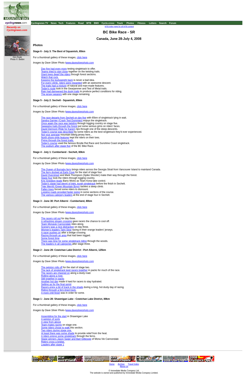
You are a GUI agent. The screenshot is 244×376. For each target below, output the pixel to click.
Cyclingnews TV (39, 23)
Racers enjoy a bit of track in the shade (62, 287)
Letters (153, 23)
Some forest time (50, 238)
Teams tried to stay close (54, 71)
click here (82, 57)
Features (71, 23)
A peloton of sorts (50, 319)
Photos (130, 23)
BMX (96, 23)
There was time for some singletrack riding (64, 241)
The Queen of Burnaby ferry (56, 169)
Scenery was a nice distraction (57, 227)
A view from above (51, 322)
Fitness (141, 23)
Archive (121, 364)
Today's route (48, 88)
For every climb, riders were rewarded (61, 83)
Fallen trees (47, 189)
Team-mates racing (51, 324)
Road (81, 23)
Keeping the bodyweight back (57, 80)
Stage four (46, 178)
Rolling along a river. (52, 275)
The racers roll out (51, 218)
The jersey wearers (51, 94)
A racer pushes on (51, 232)
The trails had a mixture (53, 85)
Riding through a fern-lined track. (58, 290)
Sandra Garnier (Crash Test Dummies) (62, 120)
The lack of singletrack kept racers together (64, 270)
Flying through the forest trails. (57, 140)
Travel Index (133, 364)
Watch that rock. (50, 77)
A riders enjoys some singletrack (58, 336)
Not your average (50, 134)
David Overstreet (50, 175)
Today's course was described (57, 131)
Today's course (49, 143)
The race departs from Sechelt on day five (63, 117)
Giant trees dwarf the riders (55, 74)
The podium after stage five (55, 146)
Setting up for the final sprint (56, 284)
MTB (88, 23)
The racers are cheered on (55, 273)
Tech (60, 23)
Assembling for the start (54, 316)
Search (163, 23)
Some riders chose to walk (55, 327)
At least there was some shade (57, 333)
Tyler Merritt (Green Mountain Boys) (60, 186)
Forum (172, 23)
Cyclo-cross (108, 23)
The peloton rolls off (51, 267)
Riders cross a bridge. (53, 341)
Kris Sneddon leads (51, 180)
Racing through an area (53, 235)
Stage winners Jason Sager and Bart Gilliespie (66, 339)
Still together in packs (52, 278)
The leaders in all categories (56, 244)
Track (120, 23)
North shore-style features (55, 137)
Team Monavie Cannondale (56, 224)
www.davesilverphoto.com (80, 62)
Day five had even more (54, 68)
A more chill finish (50, 292)
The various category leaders (56, 195)
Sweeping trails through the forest (59, 126)
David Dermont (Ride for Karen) (58, 129)
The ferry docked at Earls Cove (58, 172)
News (54, 23)
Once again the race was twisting (59, 123)
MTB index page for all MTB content (119, 26)
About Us (124, 366)
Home (112, 364)
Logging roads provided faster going (60, 192)
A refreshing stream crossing (56, 221)
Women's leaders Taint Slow (56, 229)
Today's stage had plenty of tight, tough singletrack (68, 183)
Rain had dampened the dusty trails (60, 91)
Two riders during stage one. (56, 330)
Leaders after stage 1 (52, 344)
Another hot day (49, 281)
